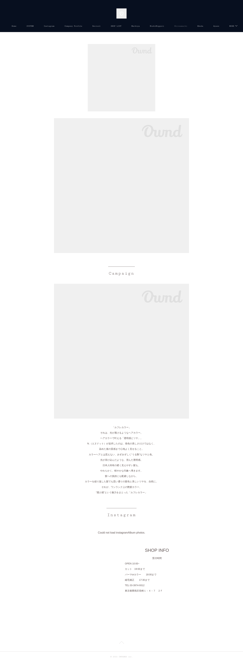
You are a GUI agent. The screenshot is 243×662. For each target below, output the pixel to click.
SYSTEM (43, 26)
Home (27, 26)
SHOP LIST (129, 26)
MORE (212, 26)
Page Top (121, 643)
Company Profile (86, 26)
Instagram (62, 26)
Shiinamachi (193, 26)
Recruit (109, 26)
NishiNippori (170, 26)
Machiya (149, 26)
